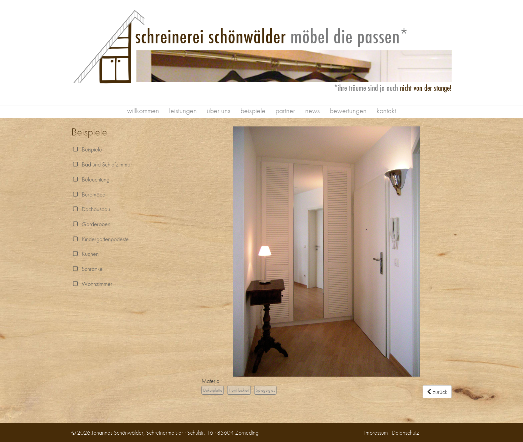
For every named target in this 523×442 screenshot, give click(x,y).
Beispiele (86, 149)
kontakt (386, 110)
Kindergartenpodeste (100, 239)
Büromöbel (88, 194)
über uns (218, 110)
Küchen (85, 254)
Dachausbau (90, 209)
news (312, 110)
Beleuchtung (90, 179)
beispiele (253, 110)
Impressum (376, 432)
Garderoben (90, 224)
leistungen (183, 110)
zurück (437, 392)
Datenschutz (405, 432)
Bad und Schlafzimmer (101, 164)
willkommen (143, 110)
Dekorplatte (212, 390)
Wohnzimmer (91, 284)
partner (285, 110)
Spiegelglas (265, 390)
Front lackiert (239, 390)
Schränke (87, 269)
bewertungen (348, 110)
